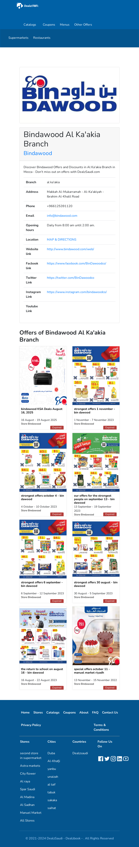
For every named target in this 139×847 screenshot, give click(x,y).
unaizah (53, 777)
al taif (51, 784)
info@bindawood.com (62, 216)
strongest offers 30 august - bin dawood (96, 584)
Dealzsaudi (80, 753)
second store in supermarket (30, 755)
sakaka (52, 800)
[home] (38, 6)
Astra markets (30, 766)
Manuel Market (30, 813)
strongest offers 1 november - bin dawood (94, 410)
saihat (52, 808)
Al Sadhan (27, 805)
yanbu (52, 769)
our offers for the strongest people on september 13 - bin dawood (94, 499)
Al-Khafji (54, 761)
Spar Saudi (27, 789)
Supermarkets (18, 38)
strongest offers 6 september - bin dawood (42, 584)
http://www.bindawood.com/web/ (70, 249)
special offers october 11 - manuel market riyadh (92, 671)
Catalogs (30, 25)
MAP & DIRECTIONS (61, 239)
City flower (28, 773)
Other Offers (83, 25)
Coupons (49, 25)
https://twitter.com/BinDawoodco (70, 278)
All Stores (27, 820)
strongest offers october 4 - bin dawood (42, 497)
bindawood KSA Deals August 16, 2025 (41, 410)
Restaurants (41, 38)
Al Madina (27, 797)
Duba (51, 753)
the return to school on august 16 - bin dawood (42, 671)
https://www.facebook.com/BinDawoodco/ (76, 263)
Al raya (25, 781)
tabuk (51, 792)
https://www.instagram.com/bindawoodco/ (77, 292)
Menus (65, 25)
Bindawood (38, 153)
